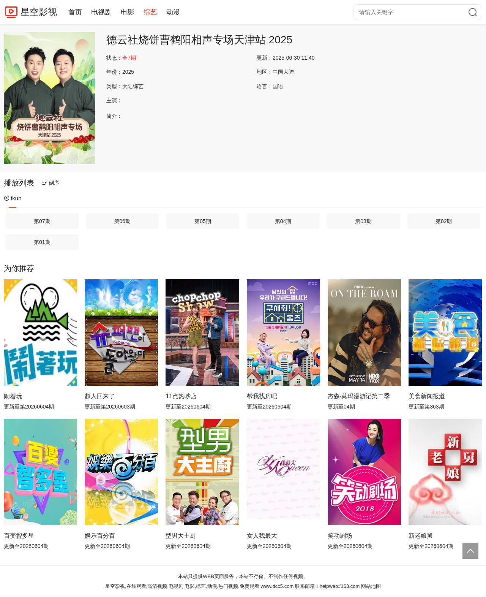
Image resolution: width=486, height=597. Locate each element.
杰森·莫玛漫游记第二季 (359, 396)
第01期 (42, 242)
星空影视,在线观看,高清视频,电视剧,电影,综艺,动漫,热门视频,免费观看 (182, 586)
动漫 (173, 12)
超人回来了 (100, 396)
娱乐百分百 (100, 535)
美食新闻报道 (427, 396)
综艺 (150, 12)
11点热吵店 (181, 396)
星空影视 (39, 12)
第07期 (42, 221)
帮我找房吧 (262, 396)
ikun (13, 198)
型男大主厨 (181, 535)
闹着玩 (13, 396)
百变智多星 (19, 535)
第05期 (202, 221)
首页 (75, 12)
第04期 (283, 221)
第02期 (444, 221)
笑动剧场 (340, 535)
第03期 (363, 221)
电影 (127, 12)
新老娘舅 (421, 535)
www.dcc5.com (277, 586)
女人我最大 (262, 535)
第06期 (122, 221)
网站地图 (371, 586)
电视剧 (101, 12)
